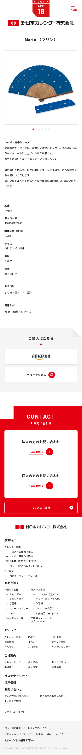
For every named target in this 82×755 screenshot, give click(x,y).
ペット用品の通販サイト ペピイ (26, 568)
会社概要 (33, 665)
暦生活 (39, 736)
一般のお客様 (11, 592)
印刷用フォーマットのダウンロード (42, 623)
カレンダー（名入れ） (47, 597)
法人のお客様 (38, 592)
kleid (12, 616)
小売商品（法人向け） (47, 616)
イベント (33, 644)
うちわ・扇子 (12, 292)
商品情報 (9, 644)
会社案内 (10, 658)
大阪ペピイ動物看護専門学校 (19, 742)
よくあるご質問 (12, 703)
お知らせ (10, 633)
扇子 (29, 292)
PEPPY (32, 639)
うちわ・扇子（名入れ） (49, 601)
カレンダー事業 (12, 550)
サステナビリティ (61, 649)
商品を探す (11, 585)
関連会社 (56, 670)
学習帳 (12, 606)
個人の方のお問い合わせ (53, 699)
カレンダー (15, 597)
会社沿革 (33, 670)
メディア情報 (59, 644)
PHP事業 (9, 573)
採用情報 (33, 649)
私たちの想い (59, 665)
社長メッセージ (12, 665)
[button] (33, 129)
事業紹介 (10, 543)
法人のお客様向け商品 (21, 559)
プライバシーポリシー (16, 714)
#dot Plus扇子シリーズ (17, 311)
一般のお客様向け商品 (21, 554)
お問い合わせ (13, 692)
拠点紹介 (9, 670)
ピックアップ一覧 (13, 621)
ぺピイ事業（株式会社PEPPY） (20, 564)
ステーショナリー (18, 611)
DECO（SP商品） (45, 611)
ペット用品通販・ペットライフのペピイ (25, 729)
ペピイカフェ (63, 736)
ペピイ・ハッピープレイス (23, 578)
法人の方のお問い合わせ (17, 699)
